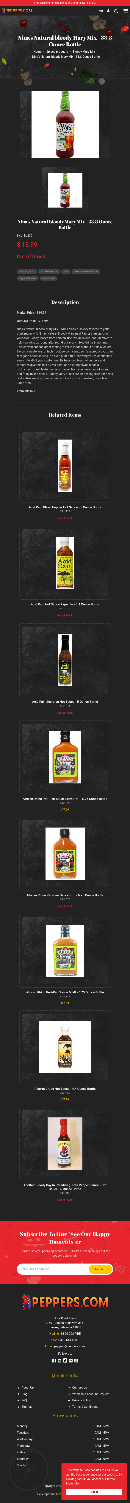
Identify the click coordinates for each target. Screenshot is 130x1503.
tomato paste (27, 271)
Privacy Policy (81, 1400)
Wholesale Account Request (90, 1394)
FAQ (24, 1400)
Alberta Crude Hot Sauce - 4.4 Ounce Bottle (64, 1089)
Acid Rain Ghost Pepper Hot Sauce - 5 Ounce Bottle (65, 507)
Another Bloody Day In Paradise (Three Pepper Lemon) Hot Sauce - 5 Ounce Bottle (65, 1187)
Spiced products (57, 51)
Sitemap (27, 1406)
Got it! (94, 1491)
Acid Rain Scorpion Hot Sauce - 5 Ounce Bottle (65, 701)
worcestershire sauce (86, 271)
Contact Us (79, 1387)
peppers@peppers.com (69, 1346)
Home (38, 51)
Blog (25, 1394)
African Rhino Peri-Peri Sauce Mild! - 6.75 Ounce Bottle (65, 992)
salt (66, 271)
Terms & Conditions (85, 1406)
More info (72, 1483)
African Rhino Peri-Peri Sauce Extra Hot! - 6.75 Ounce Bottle (65, 799)
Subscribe (100, 1269)
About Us (28, 1387)
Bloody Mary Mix (84, 51)
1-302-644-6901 (68, 1340)
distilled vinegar (49, 271)
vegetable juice (28, 278)
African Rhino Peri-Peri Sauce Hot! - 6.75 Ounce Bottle (65, 895)
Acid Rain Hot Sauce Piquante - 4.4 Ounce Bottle (65, 604)
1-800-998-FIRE (70, 1333)
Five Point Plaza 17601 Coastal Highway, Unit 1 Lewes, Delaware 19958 (65, 1323)
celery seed (48, 278)
